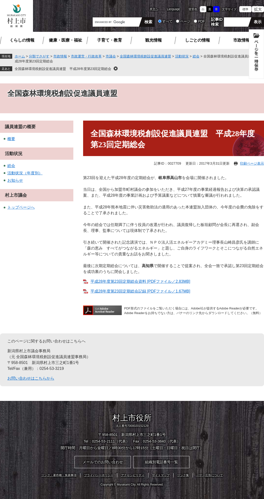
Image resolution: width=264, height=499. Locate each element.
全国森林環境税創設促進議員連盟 (145, 56)
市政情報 (241, 40)
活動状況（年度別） (25, 173)
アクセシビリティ (132, 475)
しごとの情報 (197, 40)
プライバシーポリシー (98, 475)
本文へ (154, 9)
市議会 (111, 56)
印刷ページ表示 (252, 163)
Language (173, 9)
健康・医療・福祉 (65, 40)
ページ (185, 21)
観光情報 (153, 40)
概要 (11, 139)
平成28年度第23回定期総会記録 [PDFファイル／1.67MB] (140, 291)
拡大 (258, 9)
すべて (167, 21)
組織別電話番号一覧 (161, 462)
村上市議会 (16, 195)
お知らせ (15, 180)
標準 (245, 9)
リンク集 (183, 475)
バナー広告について (210, 475)
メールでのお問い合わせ (103, 462)
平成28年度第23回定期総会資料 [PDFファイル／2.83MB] (140, 281)
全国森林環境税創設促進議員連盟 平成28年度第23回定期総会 (63, 69)
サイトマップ (161, 475)
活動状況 (182, 56)
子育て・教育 (109, 40)
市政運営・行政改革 (86, 56)
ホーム (20, 56)
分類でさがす (39, 56)
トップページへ (21, 207)
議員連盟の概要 (20, 126)
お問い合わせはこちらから (30, 378)
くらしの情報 (22, 40)
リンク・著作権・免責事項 (59, 475)
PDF (201, 21)
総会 (196, 56)
